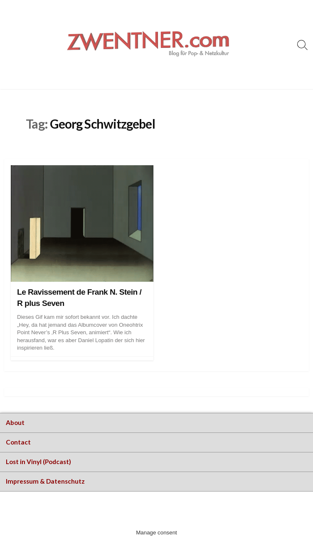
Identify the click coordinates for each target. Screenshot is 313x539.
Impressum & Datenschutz (45, 481)
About (15, 422)
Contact (18, 442)
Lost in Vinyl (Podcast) (38, 461)
